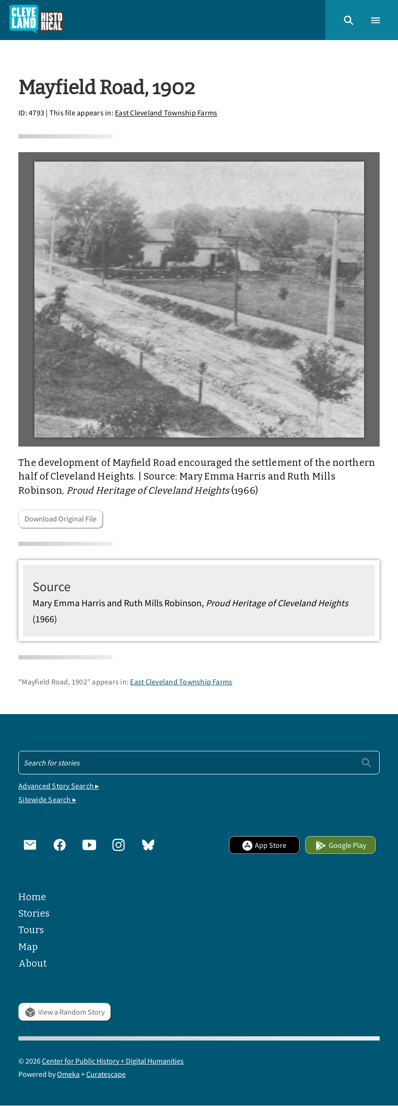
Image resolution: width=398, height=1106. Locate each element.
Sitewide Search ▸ (47, 799)
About (32, 963)
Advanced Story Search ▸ (58, 785)
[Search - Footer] (199, 762)
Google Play (340, 845)
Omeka (68, 1074)
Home (32, 897)
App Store (264, 845)
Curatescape (106, 1074)
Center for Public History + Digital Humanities (113, 1060)
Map (28, 947)
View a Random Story (64, 1012)
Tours (31, 930)
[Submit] (366, 762)
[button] (348, 20)
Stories (33, 913)
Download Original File (60, 518)
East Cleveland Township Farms (166, 113)
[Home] (36, 20)
